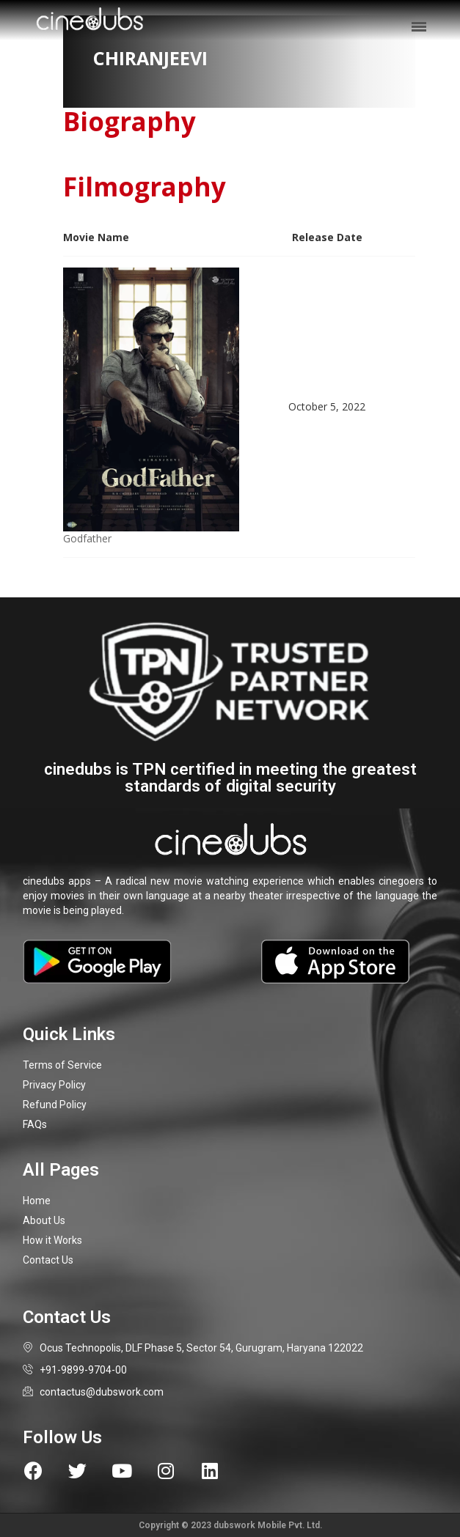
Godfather (87, 538)
